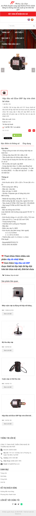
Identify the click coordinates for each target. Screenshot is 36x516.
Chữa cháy (19, 38)
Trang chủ (3, 473)
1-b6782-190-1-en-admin (12, 127)
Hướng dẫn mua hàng (7, 491)
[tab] (10, 143)
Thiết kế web (27, 512)
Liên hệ (2, 482)
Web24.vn (18, 514)
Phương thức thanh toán (8, 494)
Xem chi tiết (7, 314)
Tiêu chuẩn (20, 49)
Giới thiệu (19, 32)
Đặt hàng (17, 135)
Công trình (3, 479)
